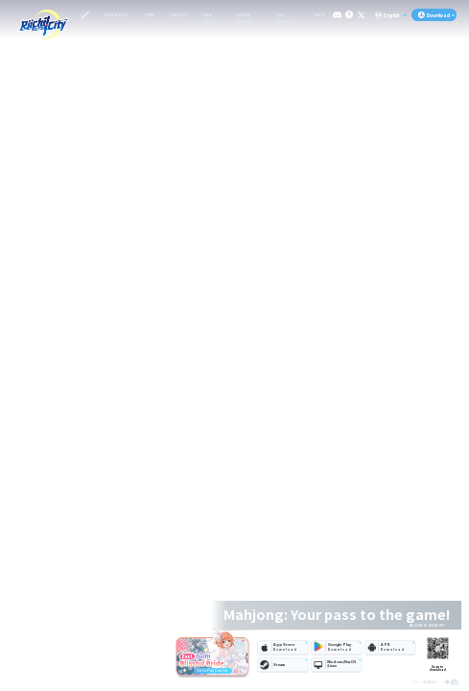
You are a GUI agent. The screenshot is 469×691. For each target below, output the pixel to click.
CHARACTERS (116, 14)
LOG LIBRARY (285, 15)
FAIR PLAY (208, 15)
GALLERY (178, 14)
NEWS (149, 14)
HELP (320, 14)
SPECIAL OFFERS (243, 15)
